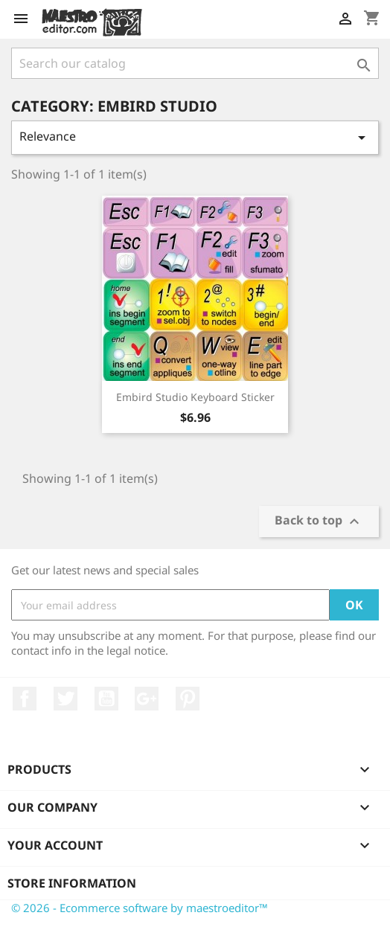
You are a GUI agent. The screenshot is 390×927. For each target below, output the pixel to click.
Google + (147, 699)
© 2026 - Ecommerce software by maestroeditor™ (139, 907)
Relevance (195, 137)
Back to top (319, 521)
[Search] (195, 63)
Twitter (65, 699)
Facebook (24, 699)
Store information (71, 883)
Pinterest (187, 699)
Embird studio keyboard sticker (195, 397)
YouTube (106, 699)
